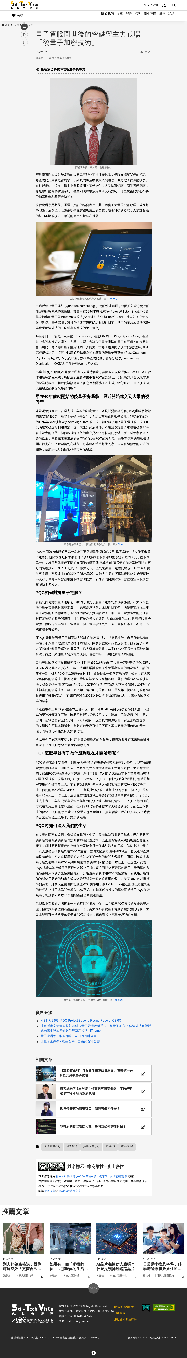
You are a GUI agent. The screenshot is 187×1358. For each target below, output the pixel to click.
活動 (138, 15)
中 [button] (24, 89)
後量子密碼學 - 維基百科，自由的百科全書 (70, 1042)
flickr (120, 544)
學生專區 (150, 15)
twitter (24, 74)
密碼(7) (110, 1150)
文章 (120, 15)
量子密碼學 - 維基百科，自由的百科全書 (69, 1036)
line (23, 82)
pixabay (113, 299)
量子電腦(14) (52, 1150)
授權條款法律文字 (70, 1195)
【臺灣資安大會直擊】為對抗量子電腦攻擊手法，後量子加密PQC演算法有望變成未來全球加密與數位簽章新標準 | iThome (96, 1029)
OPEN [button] (93, 1293)
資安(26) (72, 1150)
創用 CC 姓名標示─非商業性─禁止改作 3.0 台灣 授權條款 (91, 1180)
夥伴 (162, 15)
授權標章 (49, 1195)
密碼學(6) (127, 1150)
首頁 (5, 25)
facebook (24, 66)
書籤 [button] (24, 104)
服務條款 (119, 1318)
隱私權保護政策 (124, 1312)
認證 (171, 15)
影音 (129, 15)
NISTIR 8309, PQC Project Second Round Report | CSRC (81, 1021)
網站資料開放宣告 (125, 1324)
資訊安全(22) (91, 1150)
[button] (172, 5)
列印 (24, 97)
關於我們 (107, 15)
